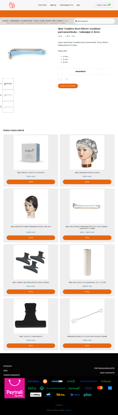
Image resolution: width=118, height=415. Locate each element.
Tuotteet (42, 5)
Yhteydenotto (66, 5)
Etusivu (6, 21)
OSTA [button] (31, 182)
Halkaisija (81, 71)
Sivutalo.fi (68, 410)
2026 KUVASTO (107, 373)
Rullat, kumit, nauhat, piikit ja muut (48, 21)
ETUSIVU (7, 366)
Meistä (53, 5)
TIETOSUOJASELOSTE (104, 368)
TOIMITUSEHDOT (11, 375)
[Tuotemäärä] (62, 79)
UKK (78, 5)
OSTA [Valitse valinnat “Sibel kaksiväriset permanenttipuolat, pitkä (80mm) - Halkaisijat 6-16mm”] (87, 238)
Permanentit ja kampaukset (21, 21)
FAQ (5, 370)
